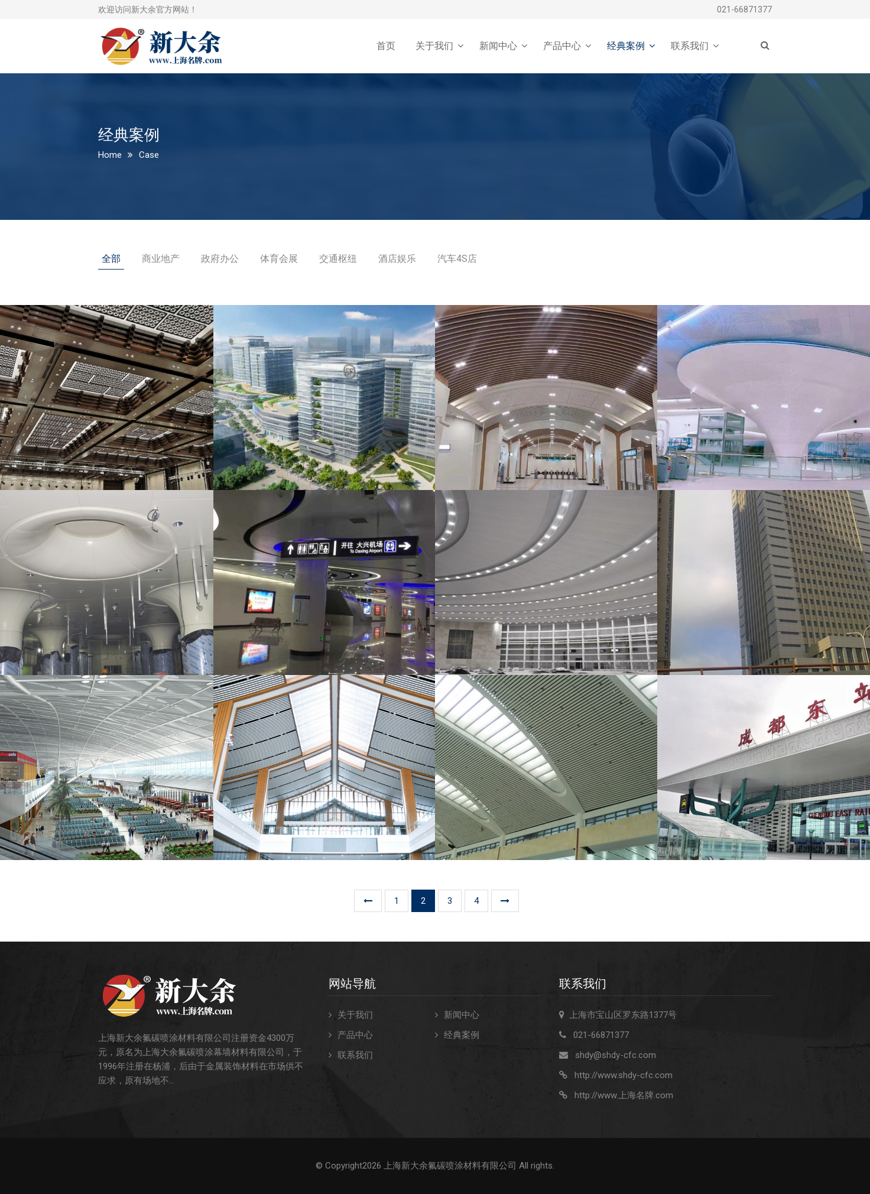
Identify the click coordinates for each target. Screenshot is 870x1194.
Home (110, 155)
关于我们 (434, 45)
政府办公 (220, 258)
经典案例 (626, 45)
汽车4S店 (457, 258)
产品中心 (562, 45)
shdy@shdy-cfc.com (615, 1055)
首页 (385, 45)
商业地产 (161, 258)
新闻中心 (498, 45)
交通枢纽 (338, 258)
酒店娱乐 (397, 258)
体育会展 (279, 258)
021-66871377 (744, 9)
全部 (111, 258)
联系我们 (690, 45)
